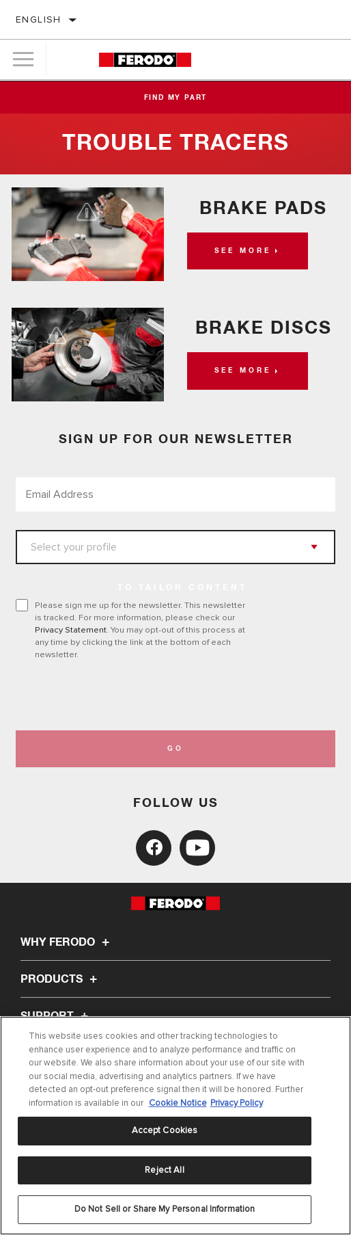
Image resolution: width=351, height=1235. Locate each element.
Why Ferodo (66, 942)
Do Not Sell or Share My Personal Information (164, 1209)
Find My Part (176, 97)
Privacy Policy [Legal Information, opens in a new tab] (236, 1103)
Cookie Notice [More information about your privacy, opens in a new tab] (178, 1103)
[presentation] (130, 695)
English (38, 19)
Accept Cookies (165, 1130)
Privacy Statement (71, 629)
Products (60, 979)
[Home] (145, 60)
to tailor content (182, 588)
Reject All (164, 1170)
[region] (175, 1125)
